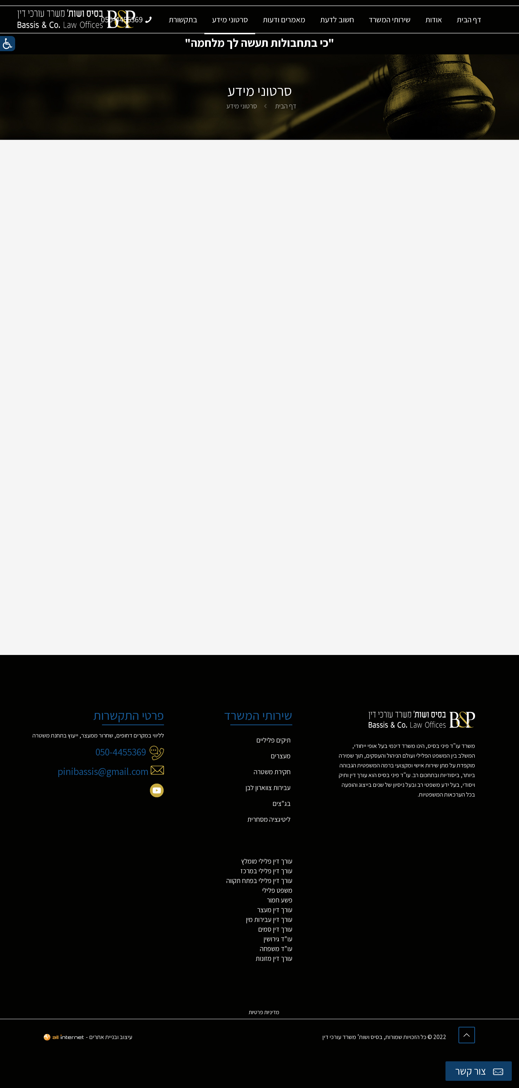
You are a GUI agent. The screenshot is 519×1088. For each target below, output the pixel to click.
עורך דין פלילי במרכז (266, 872)
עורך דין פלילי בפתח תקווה (259, 881)
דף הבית (285, 106)
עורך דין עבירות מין (269, 920)
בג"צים (281, 804)
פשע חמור (279, 901)
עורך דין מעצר (274, 910)
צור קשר (480, 1071)
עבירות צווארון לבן (267, 788)
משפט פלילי (277, 891)
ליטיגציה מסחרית (268, 820)
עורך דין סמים (275, 930)
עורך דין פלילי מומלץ (266, 862)
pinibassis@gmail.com (111, 772)
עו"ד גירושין (277, 940)
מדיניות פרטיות (264, 1013)
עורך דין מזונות (274, 959)
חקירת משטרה (272, 772)
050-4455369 (130, 752)
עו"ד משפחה (276, 949)
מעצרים (280, 757)
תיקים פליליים (273, 741)
